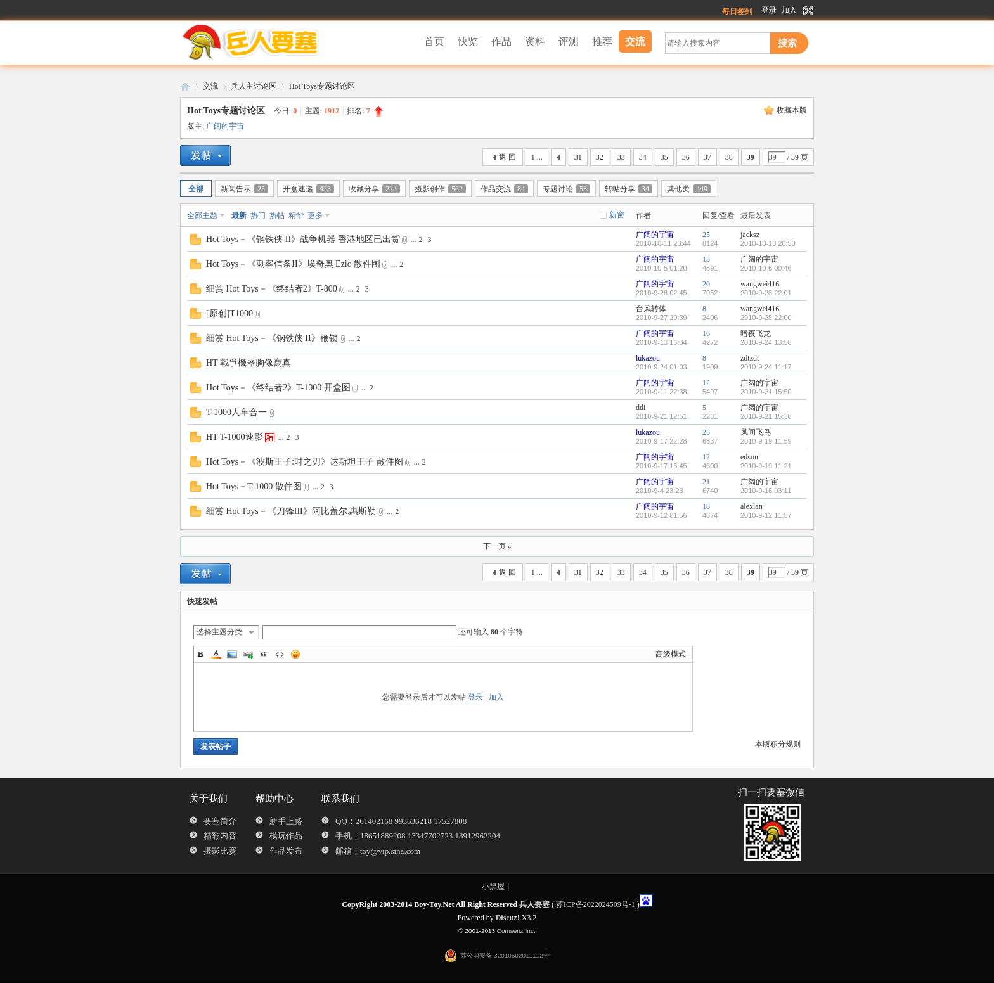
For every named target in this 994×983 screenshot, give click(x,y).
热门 (258, 215)
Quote (263, 654)
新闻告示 (244, 188)
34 (643, 157)
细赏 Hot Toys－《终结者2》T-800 (271, 288)
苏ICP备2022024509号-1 (595, 904)
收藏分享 (374, 188)
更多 (315, 215)
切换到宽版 (806, 10)
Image (232, 654)
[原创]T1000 (229, 313)
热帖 (277, 215)
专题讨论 (566, 188)
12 (706, 382)
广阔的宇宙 (225, 126)
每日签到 (737, 11)
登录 (769, 10)
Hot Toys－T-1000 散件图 (254, 486)
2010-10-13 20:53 (768, 243)
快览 (468, 41)
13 (706, 259)
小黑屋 (493, 886)
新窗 (616, 214)
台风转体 (651, 308)
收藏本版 (792, 110)
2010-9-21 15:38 (766, 416)
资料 (535, 41)
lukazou (648, 358)
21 (706, 481)
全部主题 (202, 215)
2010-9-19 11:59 (766, 441)
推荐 (602, 41)
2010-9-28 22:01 (766, 293)
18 (706, 506)
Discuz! (508, 917)
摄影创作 (440, 188)
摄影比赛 (219, 851)
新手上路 (285, 821)
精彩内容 (219, 835)
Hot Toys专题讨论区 (322, 86)
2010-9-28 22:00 (766, 317)
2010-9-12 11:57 (766, 515)
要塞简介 (219, 821)
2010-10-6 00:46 (766, 268)
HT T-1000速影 (234, 437)
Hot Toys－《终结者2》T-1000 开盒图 (278, 387)
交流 (635, 41)
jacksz (749, 234)
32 (600, 157)
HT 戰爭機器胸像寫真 (248, 363)
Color (216, 654)
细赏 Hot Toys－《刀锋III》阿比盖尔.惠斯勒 (291, 511)
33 (621, 157)
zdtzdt (749, 358)
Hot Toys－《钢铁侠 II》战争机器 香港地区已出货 (303, 239)
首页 (434, 41)
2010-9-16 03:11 (766, 490)
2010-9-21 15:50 (766, 391)
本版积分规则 (778, 744)
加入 (789, 10)
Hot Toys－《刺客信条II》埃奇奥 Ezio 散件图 (293, 264)
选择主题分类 (219, 631)
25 (706, 234)
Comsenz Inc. (516, 930)
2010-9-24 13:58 (766, 342)
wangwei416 (759, 283)
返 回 (507, 157)
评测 (568, 41)
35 (664, 157)
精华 (296, 215)
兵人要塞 (185, 86)
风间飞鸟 (755, 432)
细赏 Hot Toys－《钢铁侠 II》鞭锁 (272, 338)
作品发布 (285, 851)
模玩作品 (285, 835)
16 (706, 333)
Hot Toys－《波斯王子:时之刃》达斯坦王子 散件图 (304, 461)
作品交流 (504, 188)
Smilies (295, 654)
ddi (640, 407)
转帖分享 (628, 188)
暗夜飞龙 (755, 333)
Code (279, 654)
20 (706, 283)
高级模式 (670, 654)
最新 (239, 215)
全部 (195, 188)
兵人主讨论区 (253, 86)
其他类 (689, 188)
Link (248, 654)
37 (707, 157)
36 (686, 157)
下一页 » (497, 546)
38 (729, 157)
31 (578, 157)
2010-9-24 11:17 (766, 367)
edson (749, 457)
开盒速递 (308, 188)
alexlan (751, 506)
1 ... (537, 157)
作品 (501, 41)
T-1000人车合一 (236, 412)
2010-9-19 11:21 (766, 466)
